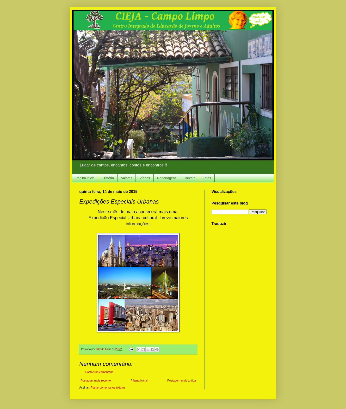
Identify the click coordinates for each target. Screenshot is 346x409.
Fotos (207, 178)
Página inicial (85, 178)
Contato (189, 178)
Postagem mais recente (95, 380)
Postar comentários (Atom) (108, 387)
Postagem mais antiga (181, 380)
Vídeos (144, 178)
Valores (126, 178)
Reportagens (166, 178)
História (108, 178)
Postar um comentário (99, 372)
